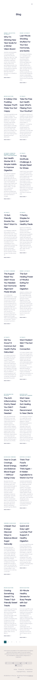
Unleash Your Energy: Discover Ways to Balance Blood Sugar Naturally (10, 535)
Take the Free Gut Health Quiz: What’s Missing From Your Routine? (26, 105)
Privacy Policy (29, 669)
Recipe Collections (8, 96)
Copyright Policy (21, 671)
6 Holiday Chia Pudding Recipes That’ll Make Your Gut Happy (10, 105)
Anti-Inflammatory (8, 394)
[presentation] (10, 27)
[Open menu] (32, 4)
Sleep (5, 155)
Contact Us (21, 669)
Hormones (29, 395)
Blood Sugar (13, 523)
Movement (6, 154)
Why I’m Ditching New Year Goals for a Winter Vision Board (10, 43)
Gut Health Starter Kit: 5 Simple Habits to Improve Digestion (10, 164)
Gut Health (6, 34)
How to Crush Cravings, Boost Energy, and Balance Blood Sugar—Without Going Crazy (10, 469)
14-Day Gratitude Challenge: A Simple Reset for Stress (26, 162)
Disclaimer (30, 671)
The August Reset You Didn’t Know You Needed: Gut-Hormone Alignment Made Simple (10, 283)
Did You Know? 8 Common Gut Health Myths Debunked (10, 346)
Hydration (12, 153)
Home (15, 669)
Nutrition (12, 154)
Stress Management (12, 155)
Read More (7, 77)
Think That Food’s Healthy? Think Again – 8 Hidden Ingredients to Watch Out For (26, 469)
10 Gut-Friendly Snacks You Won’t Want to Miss (10, 221)
